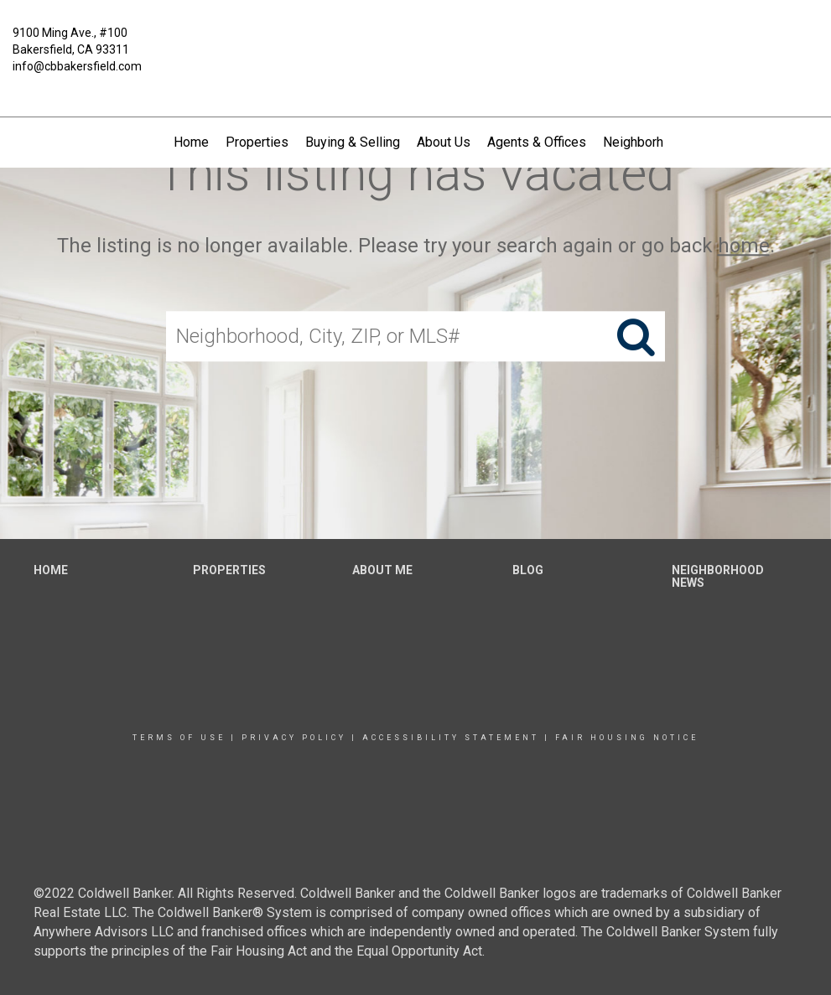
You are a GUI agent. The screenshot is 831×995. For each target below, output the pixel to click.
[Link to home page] (415, 45)
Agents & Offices (536, 142)
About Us (443, 142)
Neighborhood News (663, 142)
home (744, 245)
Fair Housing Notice (627, 737)
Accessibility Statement (450, 737)
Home (191, 142)
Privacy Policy (294, 737)
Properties (257, 142)
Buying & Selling (352, 142)
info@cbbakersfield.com (77, 66)
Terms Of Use (179, 737)
